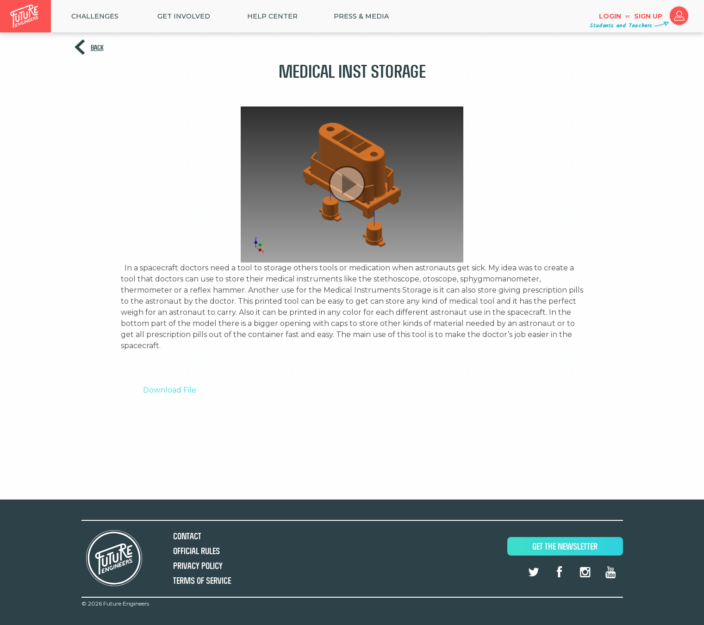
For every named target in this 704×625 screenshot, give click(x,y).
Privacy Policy (198, 566)
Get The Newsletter (565, 546)
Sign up (648, 16)
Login (610, 16)
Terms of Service (202, 581)
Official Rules (196, 551)
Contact (187, 536)
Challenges (94, 16)
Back (97, 47)
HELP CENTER (272, 16)
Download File (169, 390)
